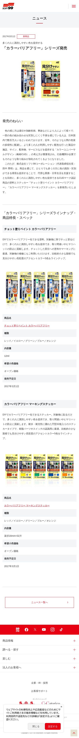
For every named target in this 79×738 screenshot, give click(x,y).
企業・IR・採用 (39, 683)
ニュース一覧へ (49, 602)
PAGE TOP (74, 733)
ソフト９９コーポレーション (8, 6)
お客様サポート (39, 691)
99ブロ (17, 630)
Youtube (44, 630)
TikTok (61, 630)
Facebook (26, 630)
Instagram (52, 630)
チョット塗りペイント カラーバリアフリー (27, 325)
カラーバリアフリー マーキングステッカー (27, 505)
